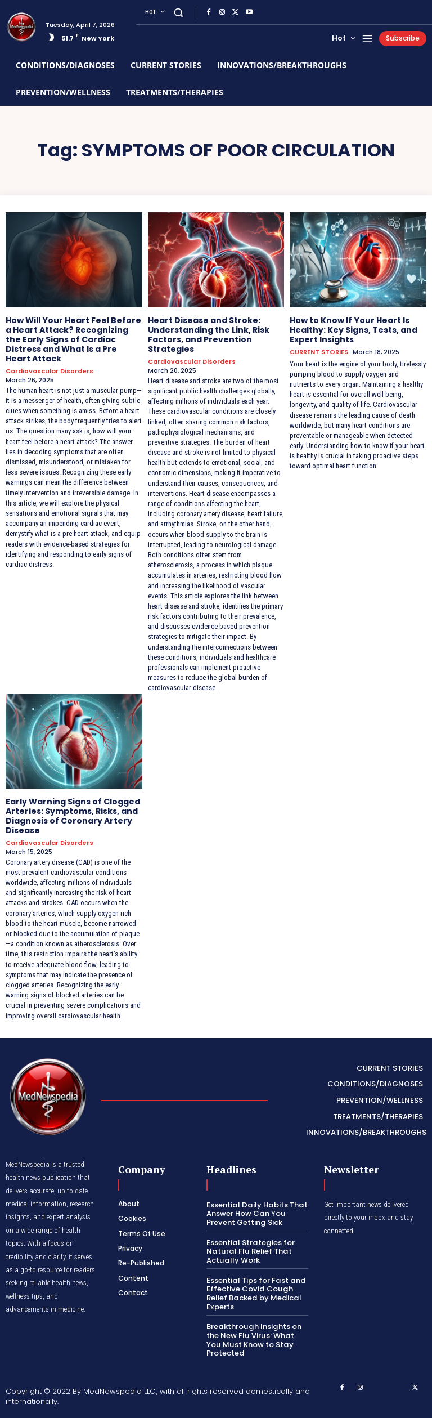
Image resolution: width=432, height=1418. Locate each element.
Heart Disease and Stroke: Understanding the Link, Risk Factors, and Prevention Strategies (208, 334)
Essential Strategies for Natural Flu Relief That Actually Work (249, 1250)
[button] (178, 12)
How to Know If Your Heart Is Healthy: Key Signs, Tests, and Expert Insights (353, 330)
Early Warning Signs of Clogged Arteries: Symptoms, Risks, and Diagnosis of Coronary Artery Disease (73, 815)
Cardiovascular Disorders (49, 370)
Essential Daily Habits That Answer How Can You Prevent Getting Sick (255, 1212)
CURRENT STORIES (319, 352)
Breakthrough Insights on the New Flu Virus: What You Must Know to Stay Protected (257, 1338)
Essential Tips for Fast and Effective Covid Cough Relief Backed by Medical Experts (255, 1292)
